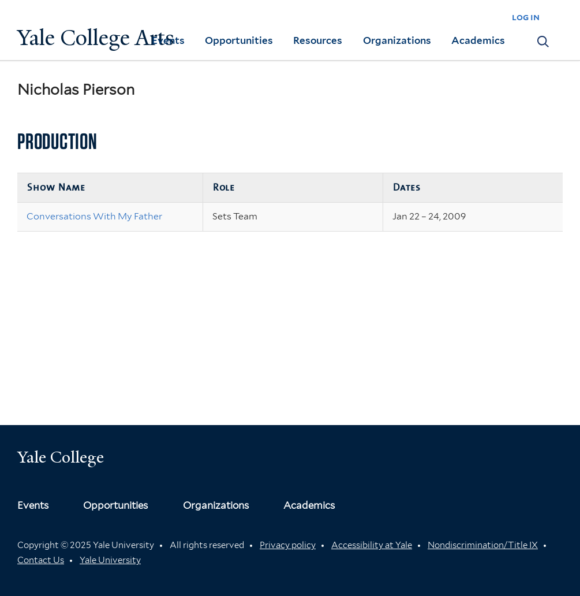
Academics (478, 40)
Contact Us (40, 560)
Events (168, 40)
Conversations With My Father (94, 216)
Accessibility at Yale (371, 545)
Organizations (397, 40)
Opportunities (239, 40)
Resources (317, 40)
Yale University (110, 560)
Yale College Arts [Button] (95, 38)
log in (526, 17)
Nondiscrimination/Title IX (483, 545)
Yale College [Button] (60, 457)
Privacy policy (288, 545)
